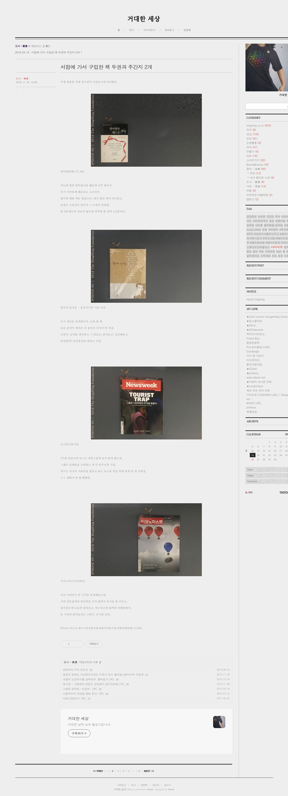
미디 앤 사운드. (256, 355)
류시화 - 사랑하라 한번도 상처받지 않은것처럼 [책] (93, 684)
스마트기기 (256, 160)
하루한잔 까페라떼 (260, 195)
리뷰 (252, 156)
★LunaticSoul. (255, 386)
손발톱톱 (254, 143)
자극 (251, 130)
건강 (252, 138)
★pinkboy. (253, 373)
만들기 (253, 151)
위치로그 (169, 30)
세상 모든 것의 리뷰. (259, 390)
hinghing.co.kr (259, 125)
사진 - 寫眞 (256, 186)
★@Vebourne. (255, 329)
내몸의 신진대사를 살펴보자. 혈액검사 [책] (88, 679)
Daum (150, 789)
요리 (252, 147)
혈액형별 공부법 (273, 225)
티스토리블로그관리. (259, 347)
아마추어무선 (260, 221)
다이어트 (277, 247)
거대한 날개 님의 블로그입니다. (89, 724)
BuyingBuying (258, 164)
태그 (131, 30)
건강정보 (252, 216)
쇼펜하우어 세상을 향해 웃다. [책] (83, 693)
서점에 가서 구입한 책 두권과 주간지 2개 (55, 52)
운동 (264, 229)
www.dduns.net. (256, 377)
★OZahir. (252, 368)
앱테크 (253, 199)
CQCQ (270, 216)
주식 (277, 216)
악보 (255, 173)
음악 (255, 251)
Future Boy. (253, 338)
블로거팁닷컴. (255, 364)
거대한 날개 (120, 789)
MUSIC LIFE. (254, 403)
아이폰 (262, 216)
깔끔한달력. (254, 342)
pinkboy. (252, 407)
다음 (148, 771)
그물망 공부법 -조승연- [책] (80, 689)
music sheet (254, 229)
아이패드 (273, 229)
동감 (271, 221)
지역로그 (121, 785)
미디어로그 (149, 30)
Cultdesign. (253, 351)
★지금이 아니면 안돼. (260, 381)
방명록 (187, 30)
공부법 (250, 225)
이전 (99, 771)
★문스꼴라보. (255, 321)
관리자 (155, 785)
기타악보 (270, 251)
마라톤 (259, 225)
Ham (279, 251)
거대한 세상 (78, 718)
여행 (251, 190)
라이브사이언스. (256, 334)
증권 (280, 256)
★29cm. (252, 325)
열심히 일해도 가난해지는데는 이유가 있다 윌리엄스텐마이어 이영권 (103, 674)
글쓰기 (167, 785)
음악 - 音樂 (256, 169)
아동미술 (280, 221)
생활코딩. (252, 411)
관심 (253, 134)
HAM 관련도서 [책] (74, 698)
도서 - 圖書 (22, 78)
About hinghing (256, 299)
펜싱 (249, 251)
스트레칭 (265, 256)
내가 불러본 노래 (262, 177)
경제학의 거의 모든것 (75, 669)
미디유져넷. (254, 360)
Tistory (171, 789)
